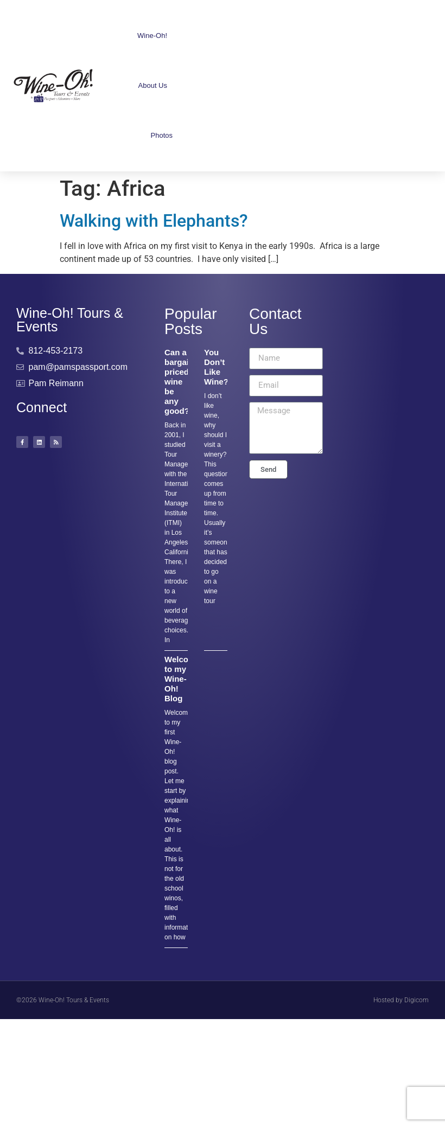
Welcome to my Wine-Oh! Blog (182, 679)
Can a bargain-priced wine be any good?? (180, 381)
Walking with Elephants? (154, 220)
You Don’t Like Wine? (216, 367)
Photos (162, 135)
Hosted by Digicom (401, 1000)
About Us (155, 85)
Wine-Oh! (155, 35)
